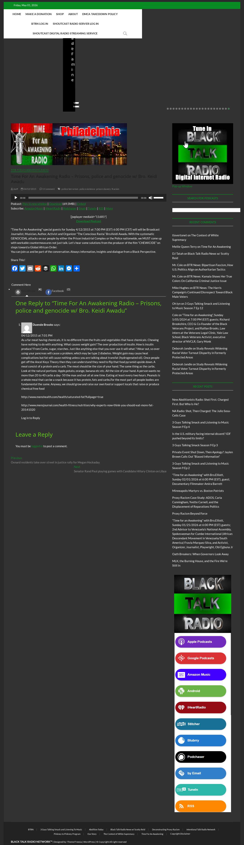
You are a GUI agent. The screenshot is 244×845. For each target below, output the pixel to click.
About (86, 14)
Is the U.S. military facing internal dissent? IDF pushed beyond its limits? (151, 80)
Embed (81, 194)
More (109, 199)
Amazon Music (34, 199)
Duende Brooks (43, 315)
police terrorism (70, 179)
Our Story (92, 824)
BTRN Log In (143, 14)
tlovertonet (179, 225)
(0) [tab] (56, 282)
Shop (73, 14)
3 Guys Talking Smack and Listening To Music (61, 820)
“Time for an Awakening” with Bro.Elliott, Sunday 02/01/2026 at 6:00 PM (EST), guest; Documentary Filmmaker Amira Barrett (201, 470)
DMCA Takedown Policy (113, 14)
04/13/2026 (86, 91)
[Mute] (150, 188)
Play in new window (34, 194)
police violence (87, 179)
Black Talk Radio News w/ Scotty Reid (30, 66)
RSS (101, 199)
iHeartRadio (53, 199)
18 (217, 99)
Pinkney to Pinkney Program (67, 824)
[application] (89, 188)
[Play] (16, 188)
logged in (37, 436)
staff (12, 91)
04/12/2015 (28, 179)
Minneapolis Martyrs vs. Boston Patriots (198, 481)
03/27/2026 (145, 91)
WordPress (25, 283)
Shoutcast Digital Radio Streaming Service (114, 23)
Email (82, 199)
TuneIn (92, 199)
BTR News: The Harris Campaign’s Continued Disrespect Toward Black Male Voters (202, 283)
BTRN (195, 64)
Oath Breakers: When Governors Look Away (200, 544)
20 (223, 99)
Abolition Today (96, 820)
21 (226, 99)
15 (208, 99)
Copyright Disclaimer (180, 824)
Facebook (54, 283)
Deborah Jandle (182, 339)
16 (211, 99)
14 (205, 99)
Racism (115, 179)
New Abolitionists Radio (29, 69)
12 (200, 99)
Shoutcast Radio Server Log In (180, 14)
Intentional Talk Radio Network (201, 820)
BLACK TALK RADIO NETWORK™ (31, 832)
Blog (10, 69)
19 (220, 99)
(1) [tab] (27, 282)
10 (194, 99)
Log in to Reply (30, 408)
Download (55, 194)
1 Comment (47, 179)
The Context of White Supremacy (119, 824)
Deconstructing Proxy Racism (166, 820)
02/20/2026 (204, 91)
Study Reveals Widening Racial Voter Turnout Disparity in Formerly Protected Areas (199, 343)
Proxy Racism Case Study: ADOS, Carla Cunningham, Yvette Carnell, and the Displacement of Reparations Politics (197, 492)
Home (30, 14)
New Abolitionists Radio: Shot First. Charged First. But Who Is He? (33, 80)
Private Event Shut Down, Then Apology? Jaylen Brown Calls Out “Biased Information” (210, 78)
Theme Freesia (74, 832)
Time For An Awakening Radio (30, 160)
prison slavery (103, 179)
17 (214, 99)
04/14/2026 (27, 91)
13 (203, 99)
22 (229, 99)
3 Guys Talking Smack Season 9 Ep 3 (195, 435)
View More (15, 97)
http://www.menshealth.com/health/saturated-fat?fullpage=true (62, 387)
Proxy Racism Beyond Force (189, 504)
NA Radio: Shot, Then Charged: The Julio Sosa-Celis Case (88, 80)
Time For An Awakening (216, 237)
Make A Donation (52, 14)
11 (197, 99)
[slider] (83, 188)
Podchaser (69, 199)
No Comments (47, 91)
